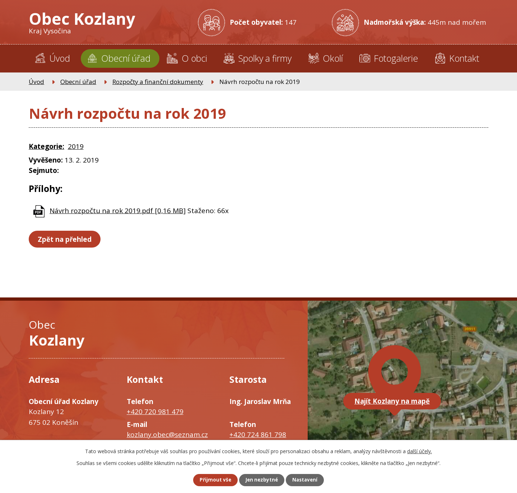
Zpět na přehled (66, 239)
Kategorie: (46, 146)
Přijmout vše (212, 479)
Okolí (333, 58)
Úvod (59, 58)
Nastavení (308, 479)
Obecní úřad (125, 58)
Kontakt (464, 58)
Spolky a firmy (265, 58)
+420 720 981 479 (155, 411)
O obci (194, 58)
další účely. (419, 450)
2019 (76, 146)
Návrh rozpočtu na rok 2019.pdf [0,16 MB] (118, 210)
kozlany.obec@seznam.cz (167, 434)
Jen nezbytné (261, 479)
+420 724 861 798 (257, 434)
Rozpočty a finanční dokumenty (157, 82)
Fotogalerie (396, 58)
